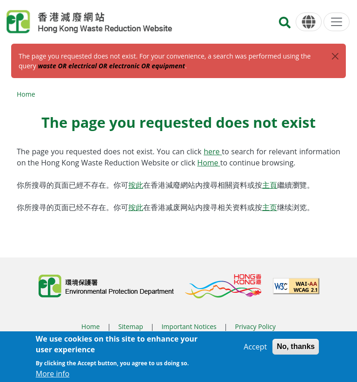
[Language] (309, 22)
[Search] (285, 25)
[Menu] (337, 22)
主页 (269, 207)
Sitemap (130, 326)
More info (53, 376)
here (213, 151)
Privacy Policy (255, 326)
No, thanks (296, 349)
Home (26, 94)
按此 (135, 185)
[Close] (335, 56)
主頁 (269, 185)
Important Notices (188, 326)
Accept (255, 349)
